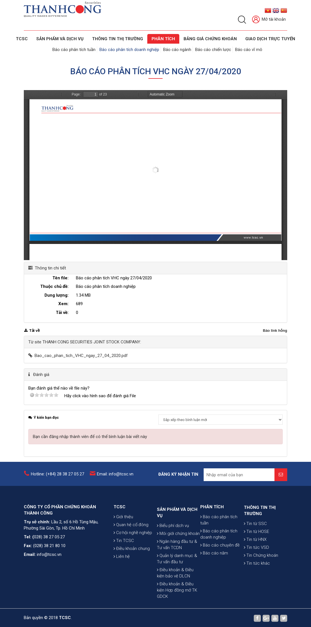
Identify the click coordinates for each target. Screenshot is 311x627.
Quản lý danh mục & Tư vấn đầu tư (177, 604)
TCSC (22, 38)
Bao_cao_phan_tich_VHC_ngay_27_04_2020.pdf (81, 355)
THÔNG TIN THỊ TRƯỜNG (117, 38)
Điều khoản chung (132, 576)
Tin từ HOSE (256, 562)
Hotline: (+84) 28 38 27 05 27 (57, 478)
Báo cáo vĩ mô (248, 49)
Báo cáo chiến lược (213, 49)
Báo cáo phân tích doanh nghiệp (129, 49)
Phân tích (163, 38)
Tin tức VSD (256, 578)
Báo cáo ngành (177, 49)
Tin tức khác (257, 593)
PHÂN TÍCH (212, 532)
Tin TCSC (124, 568)
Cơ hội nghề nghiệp (133, 560)
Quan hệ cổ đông (131, 552)
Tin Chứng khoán (261, 585)
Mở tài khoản (269, 19)
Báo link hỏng (275, 330)
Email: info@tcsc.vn (115, 478)
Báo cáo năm (214, 578)
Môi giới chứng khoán (178, 579)
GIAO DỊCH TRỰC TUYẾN (270, 38)
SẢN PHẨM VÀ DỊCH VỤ (60, 38)
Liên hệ (122, 584)
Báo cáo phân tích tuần (73, 49)
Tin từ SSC (255, 554)
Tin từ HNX (255, 570)
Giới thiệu (123, 544)
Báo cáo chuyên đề (220, 570)
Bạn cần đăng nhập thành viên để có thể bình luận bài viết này (90, 436)
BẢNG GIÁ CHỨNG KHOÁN (210, 38)
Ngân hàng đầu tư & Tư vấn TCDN (177, 590)
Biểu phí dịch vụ (173, 571)
